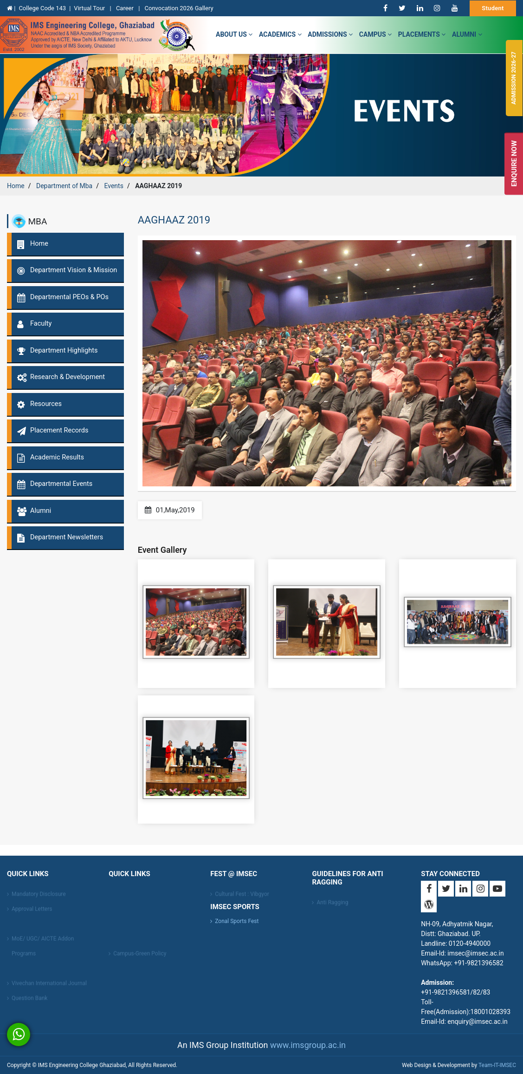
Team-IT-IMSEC (497, 1065)
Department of (64, 186)
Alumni (467, 34)
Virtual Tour (90, 8)
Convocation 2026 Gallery (179, 8)
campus (375, 34)
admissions (330, 34)
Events (113, 186)
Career (125, 8)
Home (16, 186)
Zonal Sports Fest (236, 921)
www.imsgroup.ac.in (308, 1045)
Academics (280, 34)
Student (493, 8)
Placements (422, 34)
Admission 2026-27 (513, 78)
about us (234, 34)
